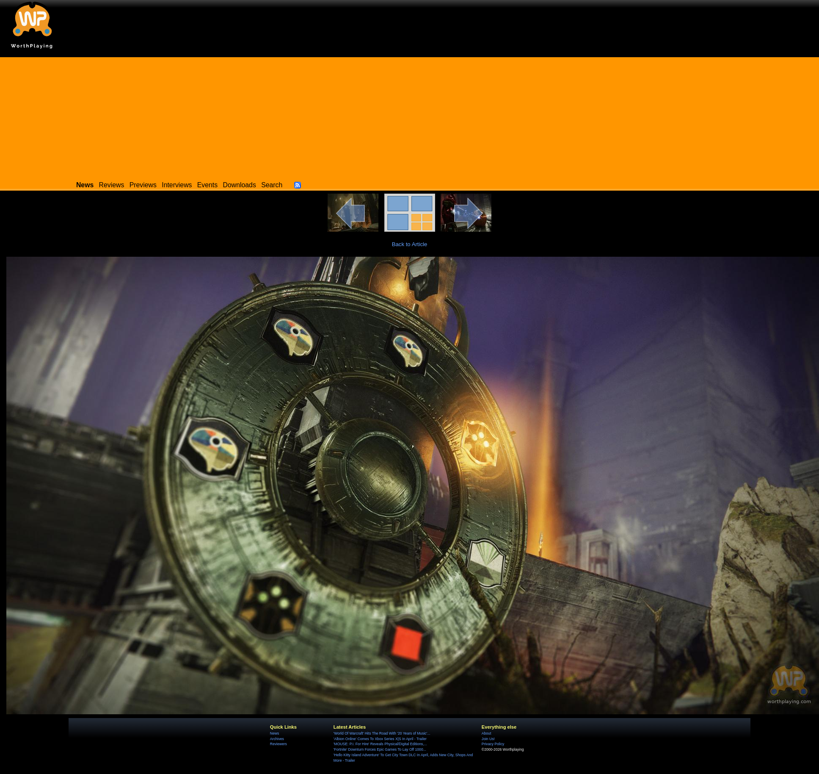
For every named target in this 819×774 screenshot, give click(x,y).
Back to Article (409, 244)
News (274, 733)
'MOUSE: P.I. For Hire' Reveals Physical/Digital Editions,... (380, 744)
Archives (277, 739)
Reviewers (278, 744)
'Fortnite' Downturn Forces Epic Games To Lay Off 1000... (380, 749)
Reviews (111, 185)
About (486, 733)
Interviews (177, 185)
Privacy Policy (493, 744)
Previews (143, 185)
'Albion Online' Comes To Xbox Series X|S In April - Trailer (380, 739)
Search (271, 185)
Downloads (239, 185)
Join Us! (488, 739)
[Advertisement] (410, 116)
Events (207, 185)
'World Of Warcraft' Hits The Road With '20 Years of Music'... (382, 733)
